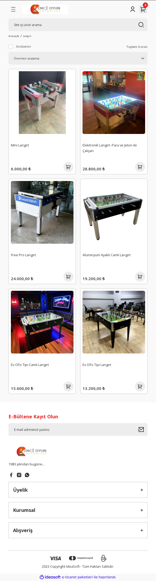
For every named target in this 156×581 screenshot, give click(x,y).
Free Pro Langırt (23, 254)
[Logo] (45, 9)
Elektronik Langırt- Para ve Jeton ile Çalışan (110, 148)
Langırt (27, 36)
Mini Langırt (20, 145)
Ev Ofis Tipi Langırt (97, 364)
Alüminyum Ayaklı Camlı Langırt (107, 254)
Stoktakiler (23, 46)
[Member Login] (132, 9)
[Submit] (143, 429)
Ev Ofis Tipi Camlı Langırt (30, 364)
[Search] (78, 24)
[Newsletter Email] (78, 429)
